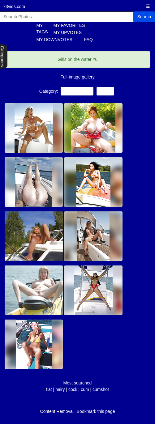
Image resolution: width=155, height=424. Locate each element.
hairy (60, 389)
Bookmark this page (96, 411)
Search (144, 16)
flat (49, 389)
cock (72, 389)
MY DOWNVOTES (54, 39)
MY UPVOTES (68, 32)
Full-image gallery (77, 76)
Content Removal (57, 411)
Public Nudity (76, 91)
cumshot (101, 389)
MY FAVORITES (69, 25)
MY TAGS (40, 28)
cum (85, 389)
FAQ (88, 39)
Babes (105, 91)
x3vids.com (14, 6)
